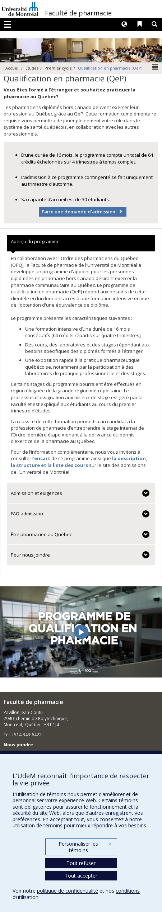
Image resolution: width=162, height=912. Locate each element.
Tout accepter (81, 875)
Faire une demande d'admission (78, 211)
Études (32, 68)
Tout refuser (81, 863)
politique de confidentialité (67, 890)
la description (129, 458)
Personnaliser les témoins (85, 847)
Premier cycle (58, 68)
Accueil (12, 68)
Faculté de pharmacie (78, 13)
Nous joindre (18, 745)
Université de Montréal (20, 9)
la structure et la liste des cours (49, 465)
